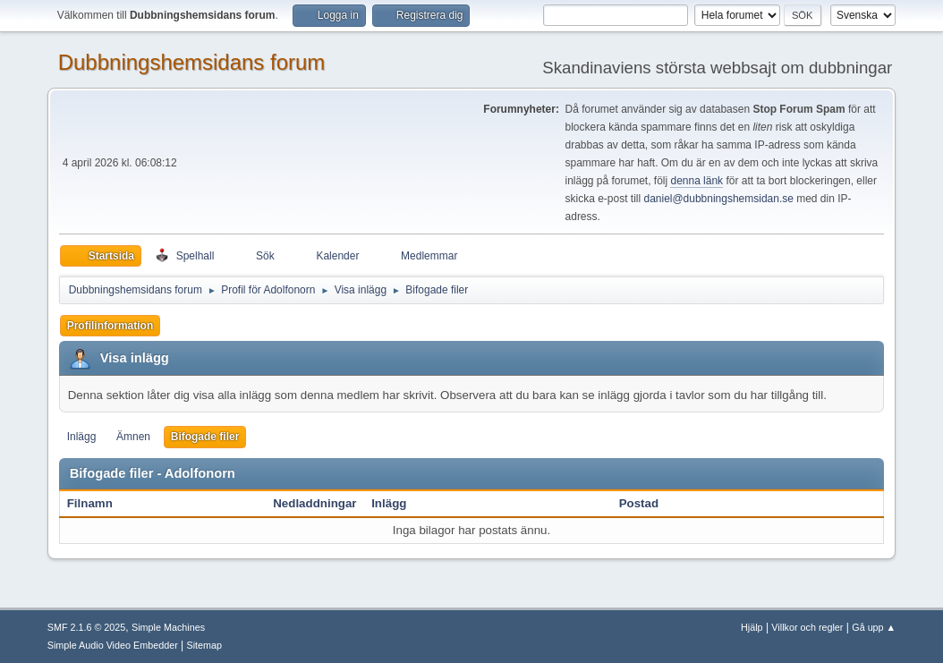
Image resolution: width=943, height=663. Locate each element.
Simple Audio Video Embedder (112, 645)
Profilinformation (110, 325)
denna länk (696, 180)
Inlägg (82, 436)
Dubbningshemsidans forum (192, 62)
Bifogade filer (205, 436)
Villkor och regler (807, 627)
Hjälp (752, 627)
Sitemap (205, 645)
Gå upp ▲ (874, 627)
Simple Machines (168, 627)
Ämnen (133, 436)
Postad (638, 503)
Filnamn (99, 503)
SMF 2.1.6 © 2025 (86, 627)
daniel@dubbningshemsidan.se (718, 198)
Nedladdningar (314, 503)
